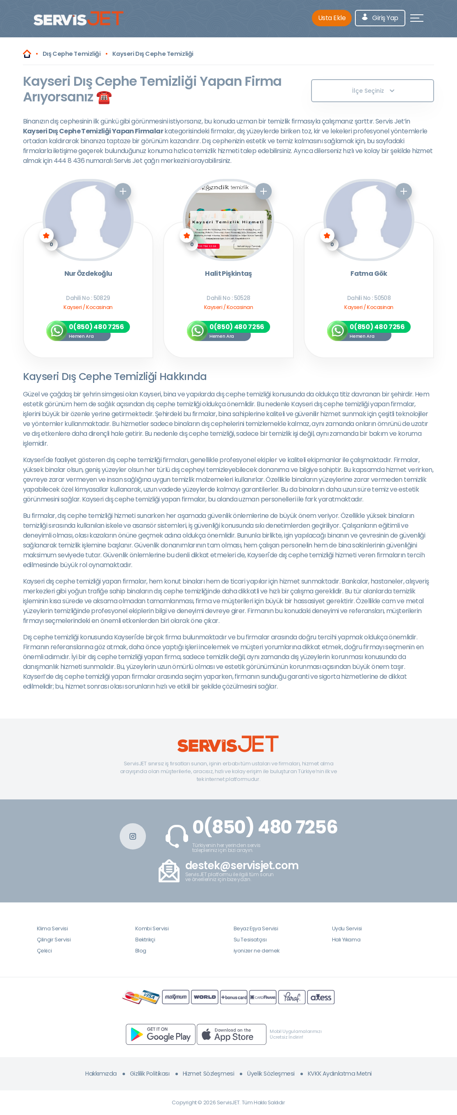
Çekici (44, 950)
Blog (140, 950)
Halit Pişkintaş (228, 274)
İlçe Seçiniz (373, 91)
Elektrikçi (145, 939)
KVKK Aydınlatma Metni (340, 1073)
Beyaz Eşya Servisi (256, 928)
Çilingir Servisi (54, 939)
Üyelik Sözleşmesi (271, 1073)
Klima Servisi (52, 928)
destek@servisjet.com (242, 865)
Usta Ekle (332, 18)
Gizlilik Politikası (150, 1073)
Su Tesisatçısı (250, 939)
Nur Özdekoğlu (88, 274)
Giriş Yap (380, 18)
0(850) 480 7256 (265, 827)
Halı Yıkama (346, 939)
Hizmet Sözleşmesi (208, 1073)
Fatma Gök (368, 274)
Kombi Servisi (152, 928)
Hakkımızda (101, 1073)
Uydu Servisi (347, 928)
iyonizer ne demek (257, 950)
